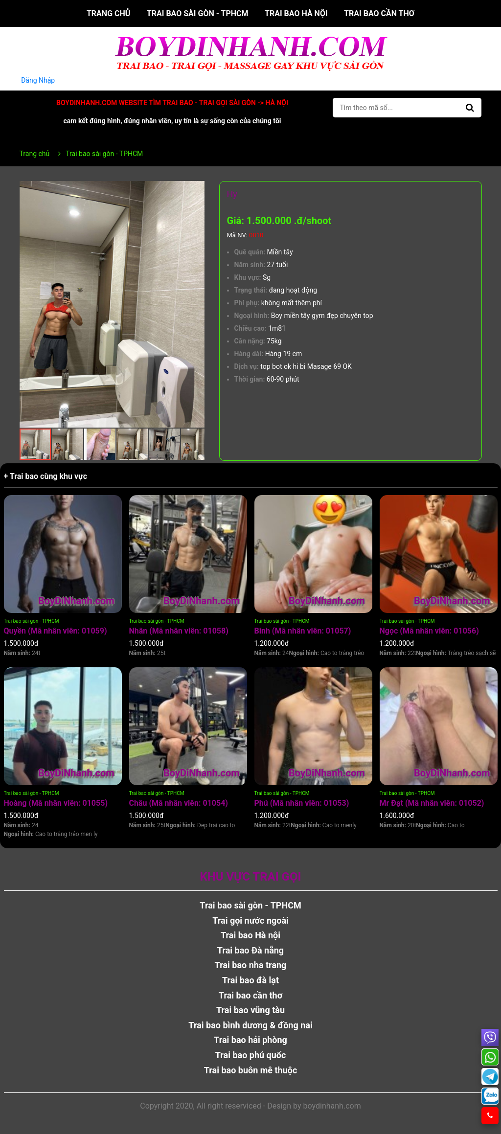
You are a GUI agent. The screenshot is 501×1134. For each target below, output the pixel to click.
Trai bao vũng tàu (250, 1010)
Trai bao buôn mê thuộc (250, 1070)
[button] (196, 190)
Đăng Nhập (38, 80)
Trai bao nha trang (251, 965)
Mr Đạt (432, 803)
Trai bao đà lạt (250, 980)
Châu (178, 803)
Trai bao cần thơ (379, 13)
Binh (302, 630)
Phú (301, 803)
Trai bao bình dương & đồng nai (250, 1025)
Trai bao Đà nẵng (250, 950)
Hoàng (56, 803)
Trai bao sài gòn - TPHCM (198, 13)
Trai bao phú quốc (250, 1055)
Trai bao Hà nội (296, 13)
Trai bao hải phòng (250, 1040)
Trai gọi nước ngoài (250, 920)
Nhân (178, 630)
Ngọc (429, 630)
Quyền (55, 630)
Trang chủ (108, 13)
